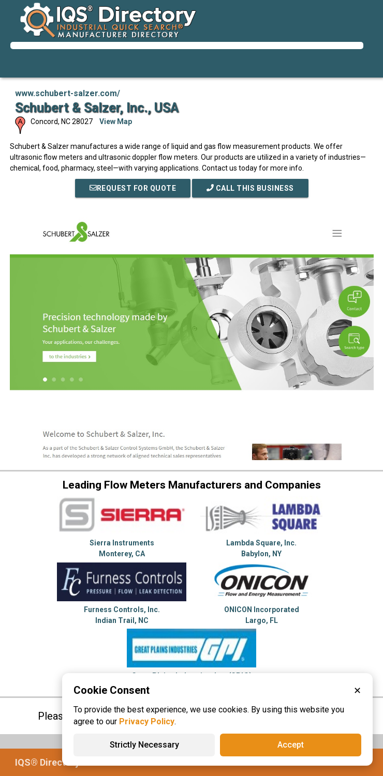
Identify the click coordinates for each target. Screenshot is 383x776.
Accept (290, 745)
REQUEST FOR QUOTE (133, 188)
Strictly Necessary (144, 745)
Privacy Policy (146, 721)
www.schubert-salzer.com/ (67, 93)
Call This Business (250, 188)
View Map (115, 121)
